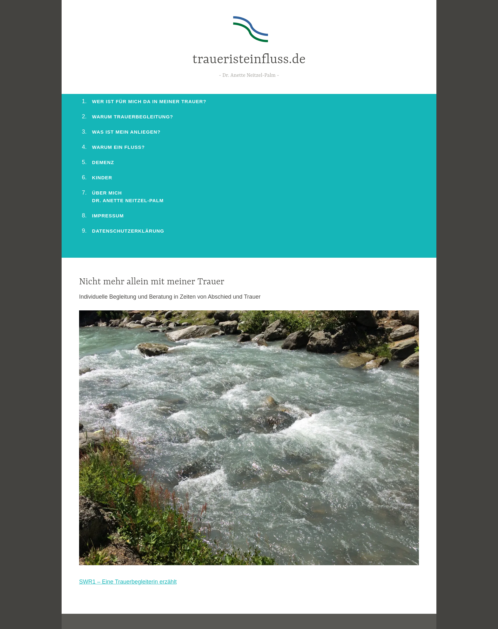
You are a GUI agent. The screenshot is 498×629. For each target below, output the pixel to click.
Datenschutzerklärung (128, 231)
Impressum (108, 215)
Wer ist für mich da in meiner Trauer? (149, 101)
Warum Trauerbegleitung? (132, 116)
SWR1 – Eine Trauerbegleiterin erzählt (128, 582)
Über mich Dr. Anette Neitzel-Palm (128, 196)
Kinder (102, 177)
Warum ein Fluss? (118, 147)
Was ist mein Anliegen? (126, 132)
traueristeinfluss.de (249, 59)
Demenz (103, 162)
